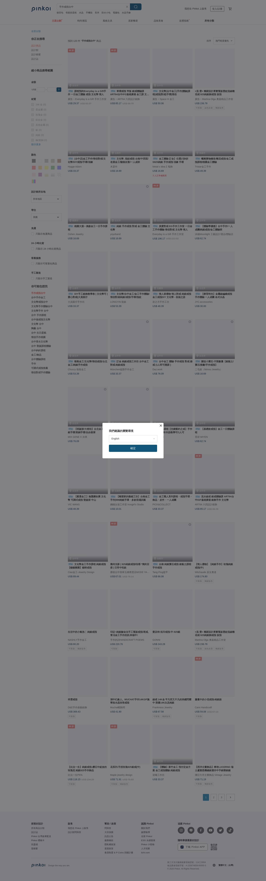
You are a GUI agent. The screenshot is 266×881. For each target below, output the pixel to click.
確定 (133, 448)
